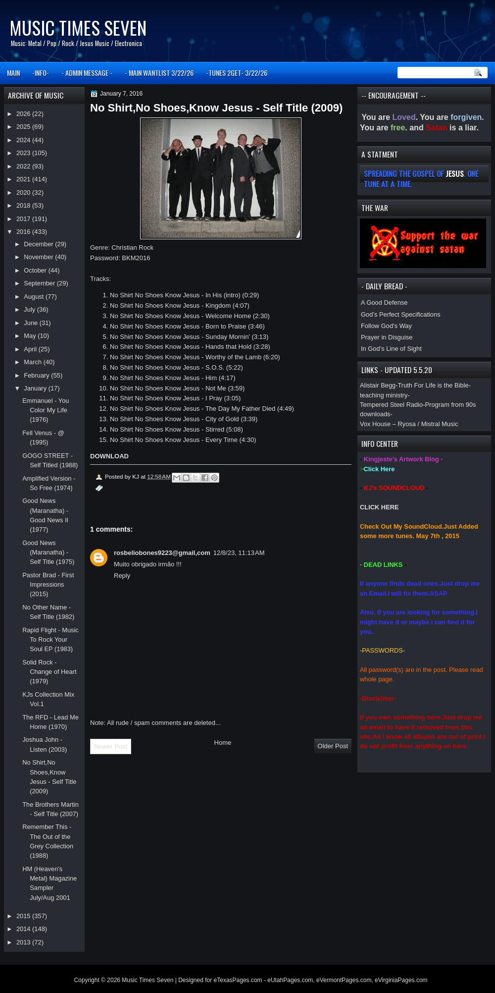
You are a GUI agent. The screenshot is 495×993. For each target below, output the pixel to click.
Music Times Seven (78, 27)
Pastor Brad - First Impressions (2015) (48, 584)
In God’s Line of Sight (391, 348)
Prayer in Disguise (386, 337)
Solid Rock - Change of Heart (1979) (49, 672)
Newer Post (110, 746)
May (31, 335)
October (36, 270)
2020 (24, 192)
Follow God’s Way (386, 326)
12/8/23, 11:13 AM (239, 552)
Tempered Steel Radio (391, 404)
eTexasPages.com (238, 980)
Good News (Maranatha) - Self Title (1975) (48, 552)
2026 (24, 113)
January (36, 388)
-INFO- (40, 72)
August (35, 296)
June (31, 323)
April (31, 349)
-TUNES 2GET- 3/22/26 (236, 72)
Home (223, 742)
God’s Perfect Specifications (401, 314)
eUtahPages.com (290, 980)
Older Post (333, 746)
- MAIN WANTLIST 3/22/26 (159, 72)
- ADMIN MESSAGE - (86, 72)
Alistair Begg (378, 385)
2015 (24, 916)
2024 (24, 140)
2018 (24, 205)
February (37, 375)
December (39, 244)
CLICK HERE (379, 507)
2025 (24, 126)
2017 (24, 218)
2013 (24, 942)
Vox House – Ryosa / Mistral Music (409, 424)
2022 (24, 166)
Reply (122, 575)
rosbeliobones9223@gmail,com (162, 552)
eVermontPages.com (343, 980)
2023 (24, 153)
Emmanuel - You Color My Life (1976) (45, 410)
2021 (24, 179)
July (30, 309)
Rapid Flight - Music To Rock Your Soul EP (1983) (50, 639)
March (33, 362)
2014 (24, 929)
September (40, 283)
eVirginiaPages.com (401, 980)
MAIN (13, 72)
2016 (24, 231)
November (39, 257)
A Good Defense (384, 302)
